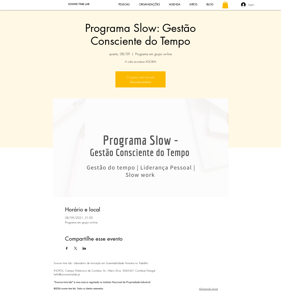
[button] (225, 4)
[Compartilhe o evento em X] (75, 248)
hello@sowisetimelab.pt (67, 274)
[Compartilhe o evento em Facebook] (66, 248)
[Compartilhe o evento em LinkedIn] (84, 248)
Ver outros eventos (140, 81)
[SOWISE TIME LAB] (79, 4)
